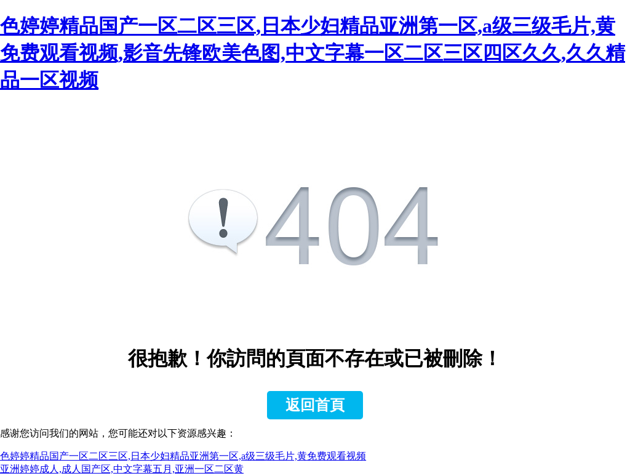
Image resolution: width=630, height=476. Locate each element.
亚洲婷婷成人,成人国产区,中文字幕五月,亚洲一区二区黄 (122, 469)
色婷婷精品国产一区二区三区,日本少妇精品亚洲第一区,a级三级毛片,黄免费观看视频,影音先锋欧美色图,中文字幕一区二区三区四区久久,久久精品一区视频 (312, 53)
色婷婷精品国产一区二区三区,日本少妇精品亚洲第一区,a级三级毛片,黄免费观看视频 (183, 456)
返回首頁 (315, 405)
